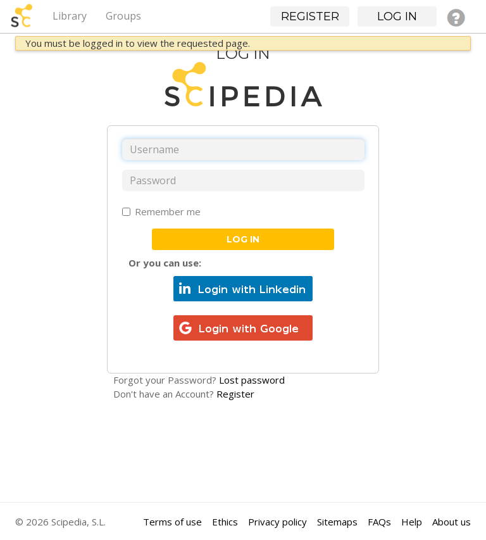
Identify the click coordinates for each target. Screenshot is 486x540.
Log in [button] (397, 16)
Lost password (252, 380)
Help (411, 521)
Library (70, 16)
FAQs (379, 521)
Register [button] (310, 16)
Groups (123, 16)
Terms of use (172, 521)
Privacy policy (277, 521)
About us (451, 521)
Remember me (161, 211)
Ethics (225, 521)
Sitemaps (337, 521)
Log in (243, 239)
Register (235, 393)
